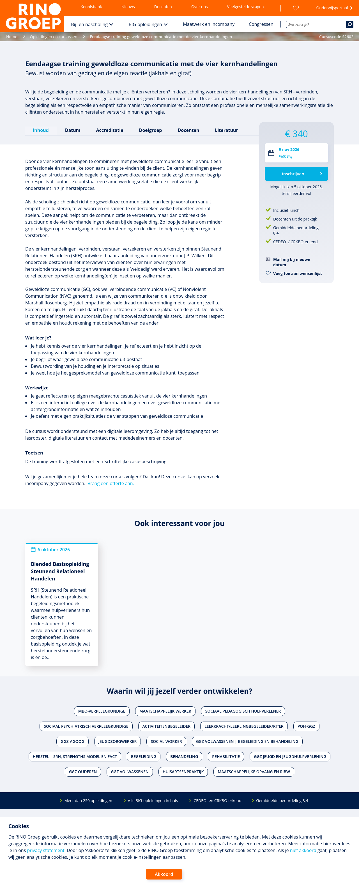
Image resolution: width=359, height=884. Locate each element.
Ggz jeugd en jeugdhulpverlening (290, 756)
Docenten (163, 6)
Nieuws (128, 6)
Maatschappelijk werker (165, 710)
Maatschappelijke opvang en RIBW (254, 771)
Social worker (166, 741)
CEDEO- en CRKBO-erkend (217, 800)
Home (11, 36)
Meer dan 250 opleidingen (88, 800)
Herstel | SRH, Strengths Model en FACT (75, 756)
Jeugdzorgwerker (117, 741)
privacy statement (45, 850)
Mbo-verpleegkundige (101, 710)
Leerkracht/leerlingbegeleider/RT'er (243, 726)
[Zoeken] (349, 24)
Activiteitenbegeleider (166, 726)
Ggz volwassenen (130, 771)
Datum (72, 130)
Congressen (261, 24)
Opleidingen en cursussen (53, 36)
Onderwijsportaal (332, 7)
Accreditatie (109, 130)
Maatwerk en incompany (208, 24)
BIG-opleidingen (145, 24)
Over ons (199, 6)
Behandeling (184, 756)
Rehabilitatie (226, 756)
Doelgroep (150, 130)
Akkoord (164, 874)
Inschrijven (293, 173)
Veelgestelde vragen (245, 6)
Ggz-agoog (72, 741)
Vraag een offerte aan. (111, 483)
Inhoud (41, 130)
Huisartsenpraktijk (183, 771)
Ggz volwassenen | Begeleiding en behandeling (247, 741)
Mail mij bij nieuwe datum (291, 262)
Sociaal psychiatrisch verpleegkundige (86, 726)
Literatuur (226, 130)
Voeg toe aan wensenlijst (297, 273)
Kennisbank (91, 6)
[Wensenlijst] (296, 8)
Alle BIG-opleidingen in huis (153, 800)
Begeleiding (143, 756)
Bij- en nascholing (89, 24)
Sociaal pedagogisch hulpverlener (243, 710)
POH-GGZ (306, 726)
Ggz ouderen (83, 771)
